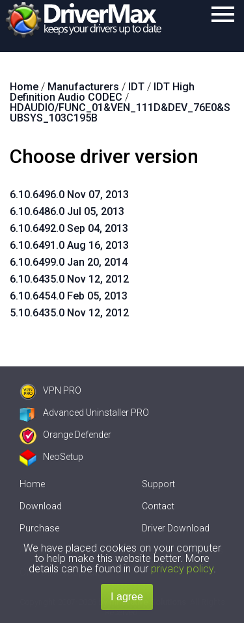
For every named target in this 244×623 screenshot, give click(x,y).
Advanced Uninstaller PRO (84, 412)
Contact (158, 506)
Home (32, 484)
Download (41, 506)
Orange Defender (65, 434)
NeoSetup (51, 456)
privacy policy (182, 569)
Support (158, 484)
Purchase (39, 528)
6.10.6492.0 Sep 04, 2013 (69, 228)
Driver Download (176, 528)
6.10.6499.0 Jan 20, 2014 (69, 262)
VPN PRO (50, 390)
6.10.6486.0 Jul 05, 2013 (67, 211)
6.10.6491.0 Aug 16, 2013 (69, 245)
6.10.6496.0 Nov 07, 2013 (69, 194)
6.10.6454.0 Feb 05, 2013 (69, 296)
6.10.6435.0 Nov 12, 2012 (69, 279)
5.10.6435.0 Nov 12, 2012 (69, 313)
